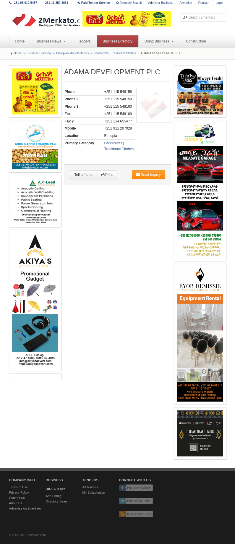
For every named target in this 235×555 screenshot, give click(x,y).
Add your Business (160, 2)
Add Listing (53, 496)
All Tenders (90, 487)
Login (219, 2)
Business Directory (117, 41)
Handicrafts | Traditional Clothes (114, 53)
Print (107, 175)
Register (204, 2)
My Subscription (93, 492)
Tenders (84, 41)
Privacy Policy (19, 492)
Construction (196, 41)
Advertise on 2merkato (25, 508)
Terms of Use (18, 487)
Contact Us (17, 498)
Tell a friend (83, 175)
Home (20, 41)
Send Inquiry (148, 175)
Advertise (185, 2)
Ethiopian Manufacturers (72, 53)
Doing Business (159, 41)
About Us (15, 503)
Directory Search (129, 2)
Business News (51, 41)
